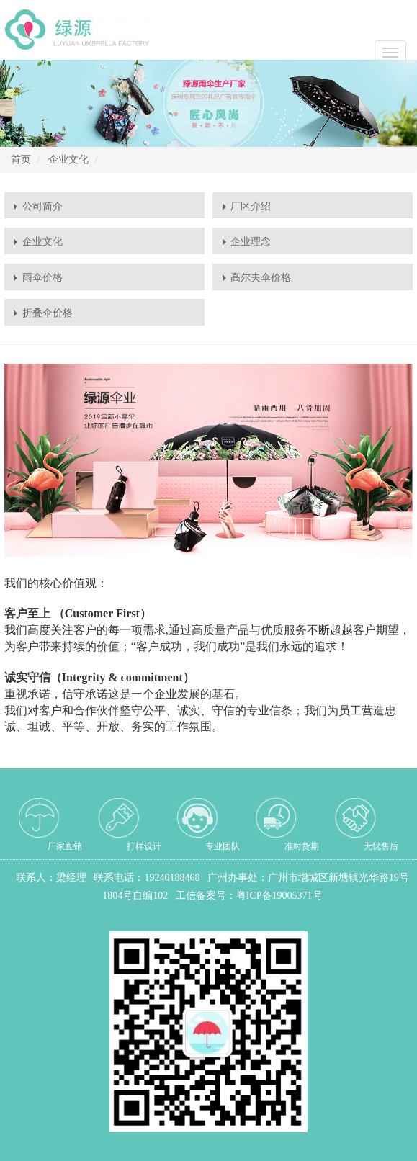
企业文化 (68, 159)
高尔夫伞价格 (260, 277)
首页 (21, 159)
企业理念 (250, 241)
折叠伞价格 (47, 313)
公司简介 (42, 206)
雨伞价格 (42, 277)
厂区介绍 (250, 206)
